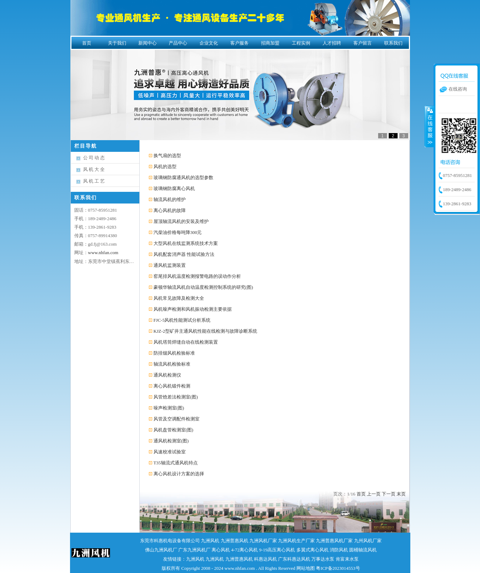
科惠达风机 (265, 559)
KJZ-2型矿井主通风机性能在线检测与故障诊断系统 (205, 331)
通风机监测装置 (170, 265)
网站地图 (305, 568)
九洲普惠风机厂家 (334, 540)
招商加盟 (270, 43)
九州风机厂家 (368, 540)
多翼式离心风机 (312, 549)
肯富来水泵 (347, 559)
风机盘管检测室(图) (173, 429)
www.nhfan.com (103, 252)
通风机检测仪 (167, 375)
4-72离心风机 (244, 549)
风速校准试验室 (170, 451)
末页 (401, 494)
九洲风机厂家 (263, 540)
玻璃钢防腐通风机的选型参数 (183, 177)
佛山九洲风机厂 (161, 549)
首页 (86, 43)
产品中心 (178, 43)
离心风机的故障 (170, 210)
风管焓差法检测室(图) (176, 397)
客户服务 (239, 43)
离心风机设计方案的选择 (179, 473)
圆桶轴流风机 (363, 549)
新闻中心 (147, 43)
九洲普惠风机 (234, 540)
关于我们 (117, 43)
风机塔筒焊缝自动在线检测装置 (186, 342)
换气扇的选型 (167, 155)
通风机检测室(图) (171, 440)
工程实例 (301, 43)
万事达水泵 (322, 559)
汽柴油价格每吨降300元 (178, 232)
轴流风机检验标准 (172, 364)
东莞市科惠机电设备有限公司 (170, 540)
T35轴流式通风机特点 (176, 462)
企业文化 (208, 43)
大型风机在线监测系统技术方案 (186, 243)
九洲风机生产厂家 (296, 540)
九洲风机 (210, 540)
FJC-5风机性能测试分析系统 (182, 320)
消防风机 (339, 549)
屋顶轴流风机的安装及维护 (181, 221)
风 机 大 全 (94, 169)
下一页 (388, 494)
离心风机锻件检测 (172, 386)
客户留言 (362, 43)
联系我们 (393, 43)
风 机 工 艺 (94, 181)
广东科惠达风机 (294, 559)
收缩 (429, 126)
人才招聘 (332, 43)
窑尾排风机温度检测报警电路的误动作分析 (197, 276)
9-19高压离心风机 (277, 549)
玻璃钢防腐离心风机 (174, 188)
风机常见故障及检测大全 (179, 298)
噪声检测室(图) (169, 408)
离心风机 (221, 549)
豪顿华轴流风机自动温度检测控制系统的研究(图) (203, 287)
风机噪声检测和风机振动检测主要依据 (193, 309)
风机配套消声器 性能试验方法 (184, 254)
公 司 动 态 (94, 157)
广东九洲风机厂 (194, 549)
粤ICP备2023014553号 (338, 568)
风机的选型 (165, 166)
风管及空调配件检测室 (176, 419)
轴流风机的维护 (170, 199)
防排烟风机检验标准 (174, 353)
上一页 (374, 494)
